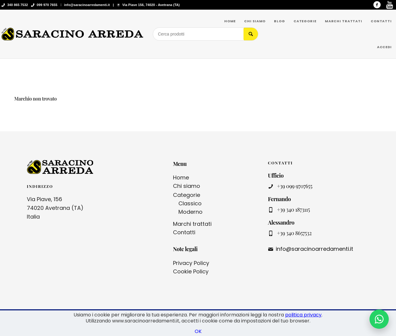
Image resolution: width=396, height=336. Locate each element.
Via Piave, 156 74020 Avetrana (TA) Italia (55, 207)
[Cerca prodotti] (198, 34)
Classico (190, 203)
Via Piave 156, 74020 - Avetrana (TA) (151, 5)
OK (198, 331)
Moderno (190, 212)
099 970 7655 (47, 5)
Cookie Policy (191, 271)
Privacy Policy (191, 263)
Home (181, 177)
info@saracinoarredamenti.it (87, 5)
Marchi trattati (192, 224)
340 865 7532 (17, 5)
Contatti (184, 232)
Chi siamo (186, 186)
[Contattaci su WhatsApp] (379, 319)
